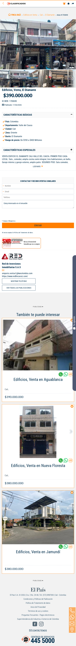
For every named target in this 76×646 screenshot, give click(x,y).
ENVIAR (38, 225)
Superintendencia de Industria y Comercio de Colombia (38, 619)
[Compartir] (73, 3)
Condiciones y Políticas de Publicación (38, 599)
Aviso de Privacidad (38, 607)
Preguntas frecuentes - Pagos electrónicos (38, 615)
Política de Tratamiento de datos (23, 232)
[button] (38, 114)
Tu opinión (74, 322)
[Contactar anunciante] (70, 375)
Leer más (36, 166)
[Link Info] (38, 387)
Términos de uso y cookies (38, 611)
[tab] (38, 115)
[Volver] (4, 3)
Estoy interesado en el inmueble (38, 204)
